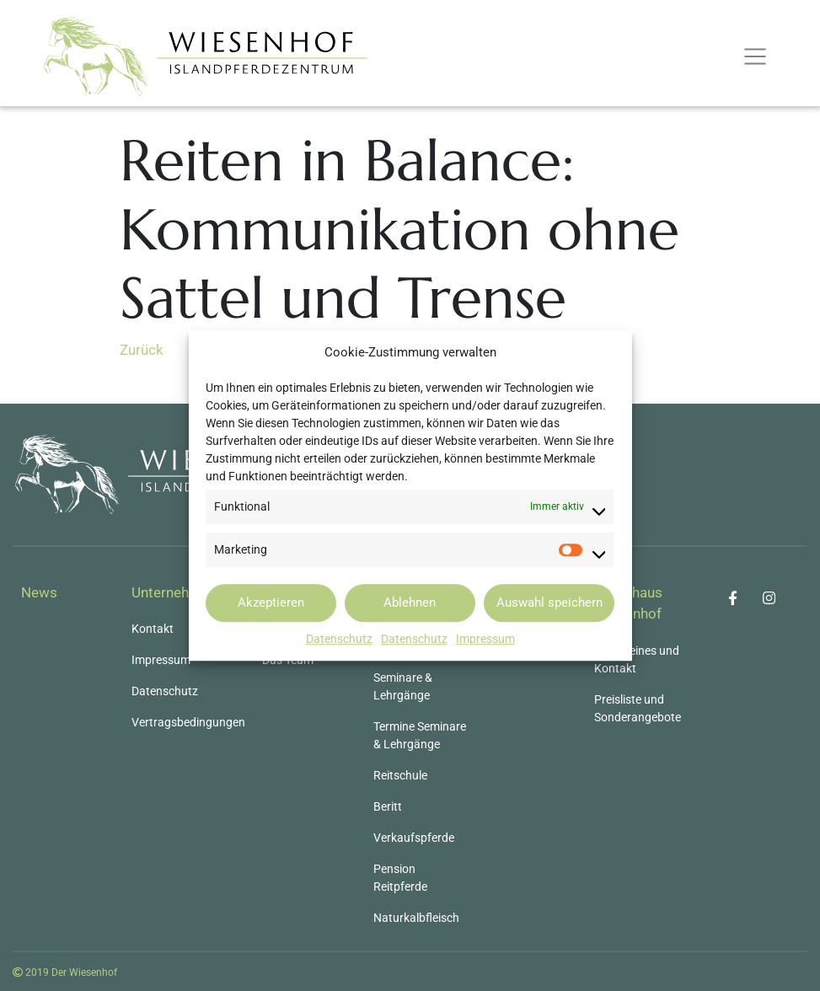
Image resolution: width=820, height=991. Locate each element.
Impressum (485, 638)
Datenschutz (339, 638)
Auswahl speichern (549, 602)
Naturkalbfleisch (416, 917)
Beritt (387, 806)
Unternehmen (174, 592)
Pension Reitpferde (400, 877)
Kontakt (152, 628)
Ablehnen (409, 602)
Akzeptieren (271, 602)
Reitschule (400, 775)
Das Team (288, 660)
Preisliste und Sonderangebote (637, 708)
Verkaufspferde (413, 837)
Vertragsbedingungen (188, 722)
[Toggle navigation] (755, 56)
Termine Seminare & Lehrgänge (419, 735)
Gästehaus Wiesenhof (628, 603)
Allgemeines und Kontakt (636, 659)
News (39, 592)
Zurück (141, 349)
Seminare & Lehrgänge (402, 686)
